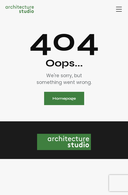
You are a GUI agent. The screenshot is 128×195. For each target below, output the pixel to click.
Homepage (64, 98)
